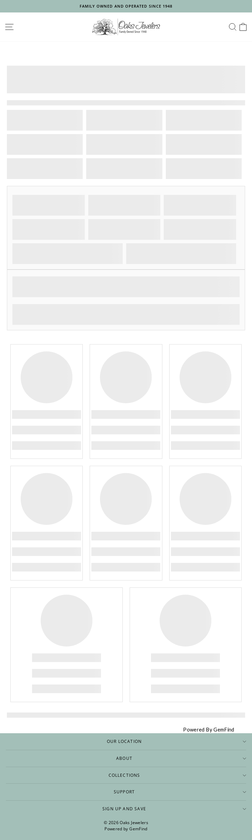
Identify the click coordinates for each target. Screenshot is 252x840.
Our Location (176, 741)
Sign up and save (174, 808)
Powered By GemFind (208, 729)
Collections (177, 775)
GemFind (138, 829)
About (181, 758)
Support (180, 791)
